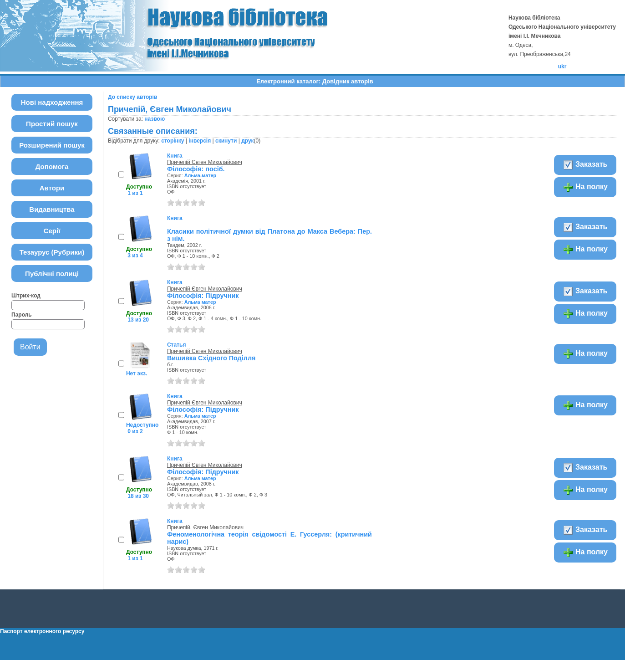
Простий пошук (52, 124)
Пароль (21, 315)
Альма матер (200, 302)
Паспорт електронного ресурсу (42, 631)
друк (247, 141)
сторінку (172, 141)
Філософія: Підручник (203, 295)
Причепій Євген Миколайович (204, 162)
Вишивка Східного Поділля (211, 358)
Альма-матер (200, 175)
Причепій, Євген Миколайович (205, 527)
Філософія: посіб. (196, 169)
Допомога (52, 166)
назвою (154, 119)
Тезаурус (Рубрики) (52, 252)
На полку (585, 187)
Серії (52, 231)
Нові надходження (52, 102)
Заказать (585, 164)
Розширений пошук (52, 145)
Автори (52, 188)
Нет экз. (136, 373)
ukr (562, 66)
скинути (226, 141)
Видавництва (51, 209)
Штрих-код (26, 295)
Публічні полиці (52, 273)
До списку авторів (132, 97)
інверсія (199, 141)
